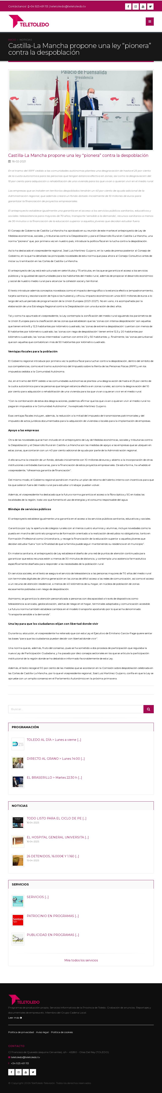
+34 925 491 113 (39, 6)
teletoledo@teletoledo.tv (68, 6)
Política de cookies (62, 1032)
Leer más (15, 1017)
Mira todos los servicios (81, 960)
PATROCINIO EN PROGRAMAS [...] (53, 916)
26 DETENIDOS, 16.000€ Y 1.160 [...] (53, 856)
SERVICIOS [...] (38, 897)
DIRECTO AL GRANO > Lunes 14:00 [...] (56, 759)
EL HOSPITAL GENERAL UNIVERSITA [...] (58, 837)
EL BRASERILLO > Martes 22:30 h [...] (54, 777)
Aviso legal (42, 1032)
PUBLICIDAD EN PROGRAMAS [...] (53, 935)
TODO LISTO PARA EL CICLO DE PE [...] (56, 818)
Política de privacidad (21, 1032)
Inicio (12, 39)
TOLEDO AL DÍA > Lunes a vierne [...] (54, 740)
